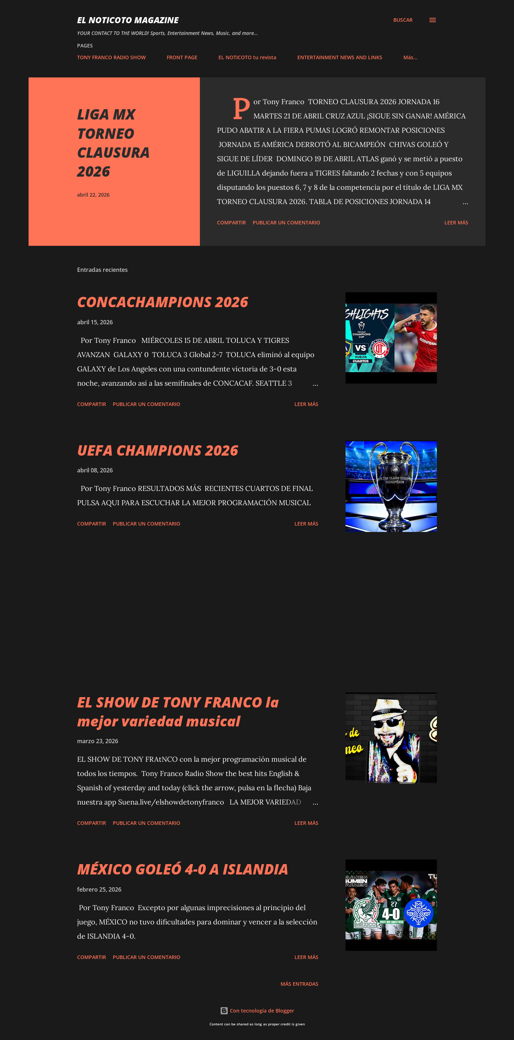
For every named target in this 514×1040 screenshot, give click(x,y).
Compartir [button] (231, 222)
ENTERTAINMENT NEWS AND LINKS (339, 57)
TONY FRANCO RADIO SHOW (111, 57)
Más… (410, 57)
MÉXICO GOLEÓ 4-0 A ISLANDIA (182, 869)
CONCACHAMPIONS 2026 (162, 301)
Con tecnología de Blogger (257, 1010)
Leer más (456, 222)
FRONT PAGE (182, 57)
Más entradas (299, 983)
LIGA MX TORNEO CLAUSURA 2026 (113, 142)
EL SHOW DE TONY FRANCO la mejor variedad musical (178, 711)
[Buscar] (403, 20)
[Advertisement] (197, 612)
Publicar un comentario (286, 222)
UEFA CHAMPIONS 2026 (157, 450)
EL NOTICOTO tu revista (247, 57)
